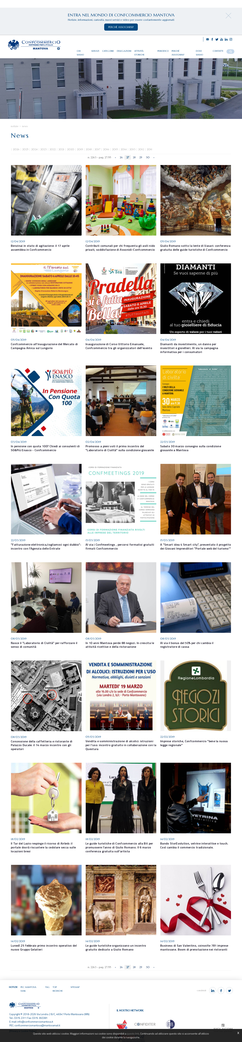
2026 (16, 149)
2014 (124, 149)
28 (134, 157)
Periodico (163, 50)
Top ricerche (60, 987)
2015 (115, 149)
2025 (25, 149)
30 (148, 157)
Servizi (95, 50)
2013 (132, 149)
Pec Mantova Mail (31, 987)
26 (121, 157)
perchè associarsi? (121, 27)
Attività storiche (144, 50)
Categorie (108, 50)
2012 (141, 149)
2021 (61, 149)
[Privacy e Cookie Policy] (22, 1028)
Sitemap (75, 987)
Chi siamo (82, 50)
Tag (47, 987)
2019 (80, 149)
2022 (52, 149)
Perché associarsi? (182, 50)
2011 (149, 149)
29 (140, 157)
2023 (43, 149)
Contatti (218, 50)
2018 (89, 149)
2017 (97, 149)
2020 (70, 149)
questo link (133, 1033)
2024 (34, 149)
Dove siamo (203, 50)
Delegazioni (124, 50)
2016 (106, 149)
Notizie (14, 126)
